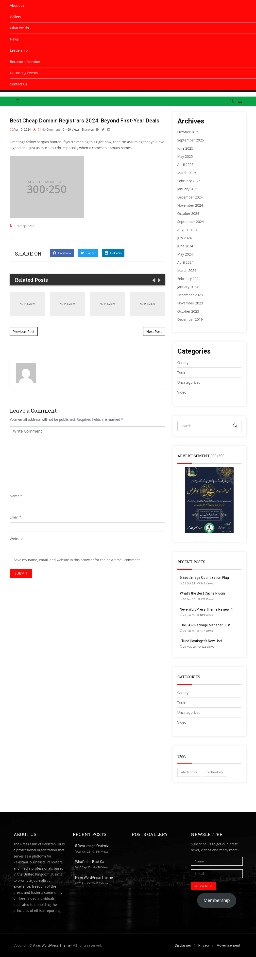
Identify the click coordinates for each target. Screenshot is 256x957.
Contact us (18, 84)
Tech (181, 702)
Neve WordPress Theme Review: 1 (206, 609)
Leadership (19, 50)
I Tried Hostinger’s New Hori (201, 641)
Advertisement (228, 945)
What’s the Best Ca (89, 862)
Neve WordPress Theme (94, 877)
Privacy (204, 945)
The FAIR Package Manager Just (205, 625)
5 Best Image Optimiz (92, 846)
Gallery (15, 16)
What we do (19, 27)
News (14, 39)
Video (182, 722)
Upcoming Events (24, 72)
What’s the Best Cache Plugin (202, 593)
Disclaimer (183, 945)
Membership (217, 900)
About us (17, 5)
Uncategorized (189, 712)
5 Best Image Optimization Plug (204, 577)
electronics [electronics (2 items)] (189, 772)
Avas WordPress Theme (52, 945)
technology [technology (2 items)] (215, 772)
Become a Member (25, 61)
